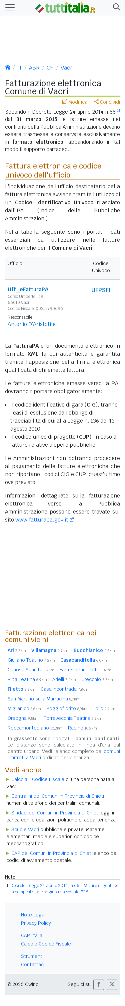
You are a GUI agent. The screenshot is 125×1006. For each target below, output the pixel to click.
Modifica (74, 102)
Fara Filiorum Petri (85, 670)
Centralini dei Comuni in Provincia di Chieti (57, 796)
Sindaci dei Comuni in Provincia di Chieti (55, 813)
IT (19, 67)
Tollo (104, 708)
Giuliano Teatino (31, 660)
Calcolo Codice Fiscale (46, 944)
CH (50, 67)
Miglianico (24, 708)
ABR (34, 67)
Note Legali (33, 915)
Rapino (82, 728)
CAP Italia (31, 935)
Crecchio (97, 679)
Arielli (64, 679)
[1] (118, 110)
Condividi (107, 102)
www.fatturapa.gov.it (41, 519)
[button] (115, 7)
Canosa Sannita (31, 670)
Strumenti (32, 956)
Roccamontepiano (35, 728)
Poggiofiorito (67, 708)
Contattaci (33, 965)
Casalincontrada (64, 689)
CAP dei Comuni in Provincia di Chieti (51, 853)
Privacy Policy (36, 923)
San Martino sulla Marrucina (44, 699)
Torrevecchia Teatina (73, 718)
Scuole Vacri (25, 829)
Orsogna (23, 718)
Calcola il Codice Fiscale (37, 779)
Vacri (67, 67)
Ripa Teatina (27, 679)
